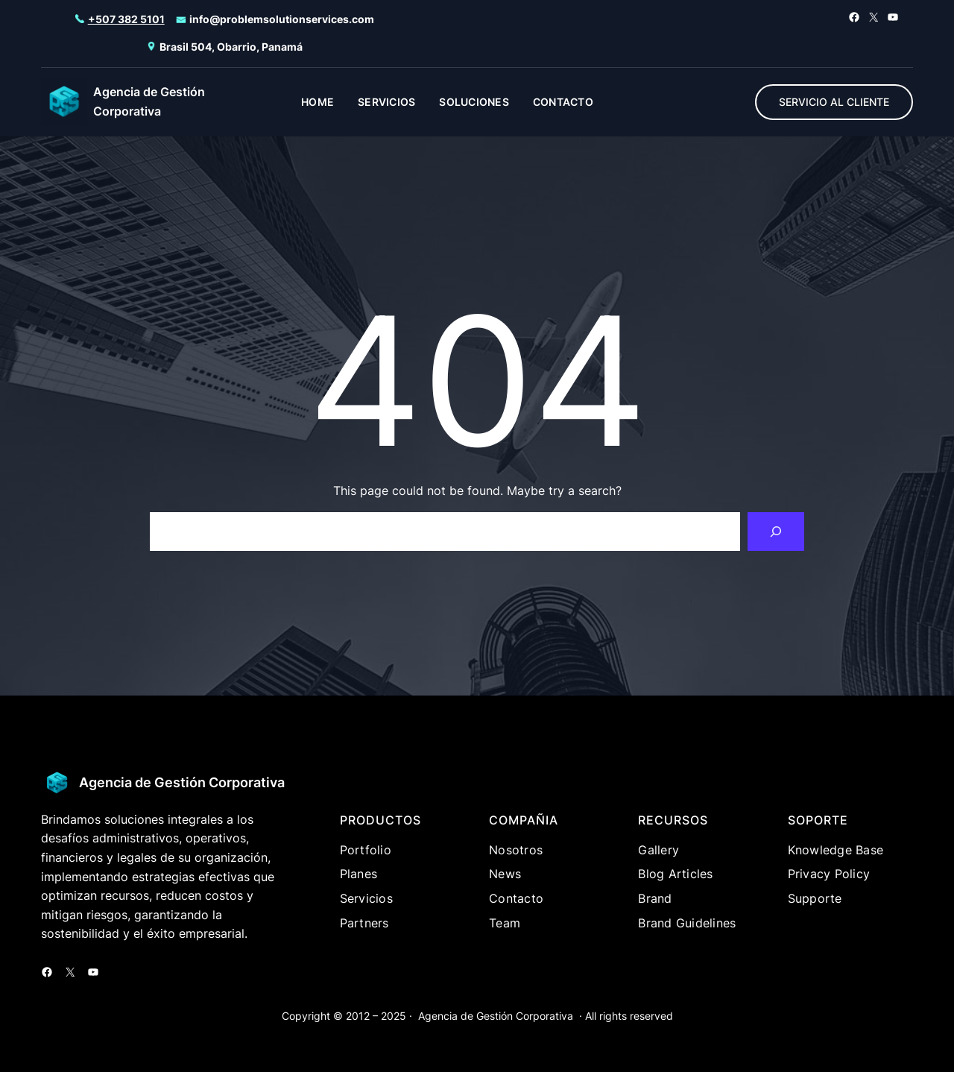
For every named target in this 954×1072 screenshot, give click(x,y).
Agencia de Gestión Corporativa (182, 782)
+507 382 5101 (126, 19)
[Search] (776, 531)
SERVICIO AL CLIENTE (834, 101)
